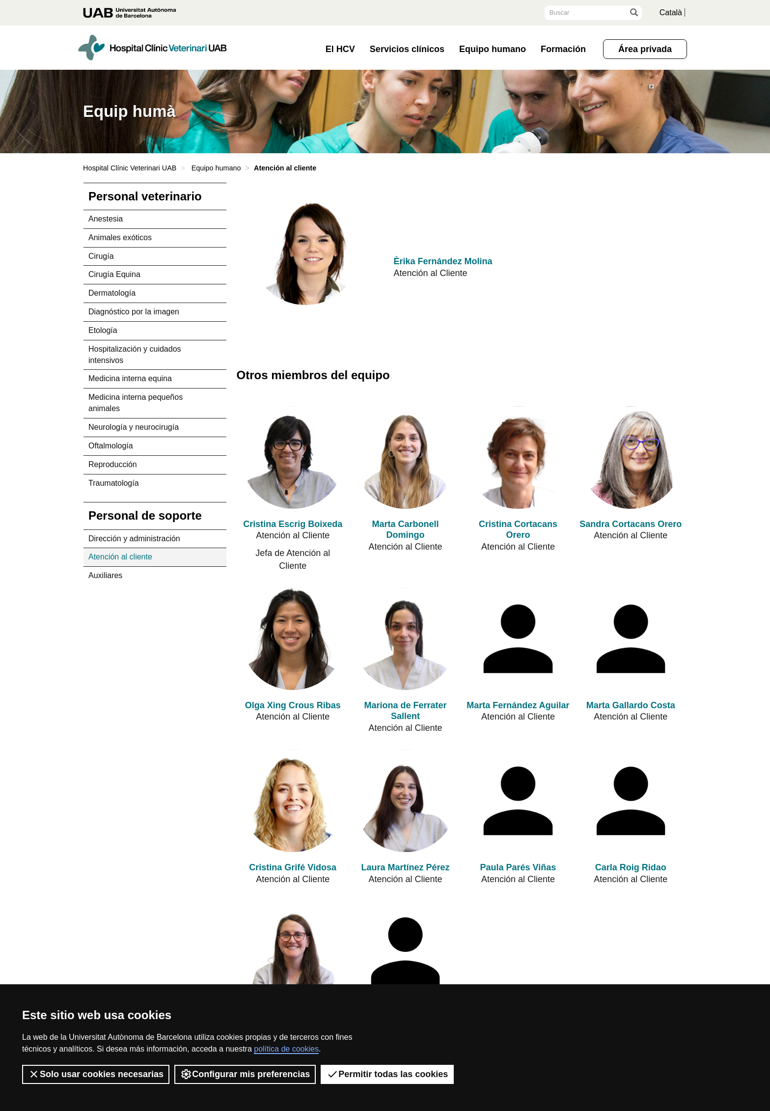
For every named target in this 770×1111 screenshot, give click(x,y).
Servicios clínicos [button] (407, 49)
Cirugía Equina (114, 274)
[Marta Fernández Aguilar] (518, 638)
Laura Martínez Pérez (405, 867)
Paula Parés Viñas (518, 867)
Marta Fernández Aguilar (518, 705)
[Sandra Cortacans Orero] (630, 457)
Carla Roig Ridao (630, 867)
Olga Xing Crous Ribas (293, 705)
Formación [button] (563, 49)
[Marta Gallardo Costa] (630, 638)
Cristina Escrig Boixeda (292, 524)
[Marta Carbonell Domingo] (405, 457)
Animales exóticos (120, 237)
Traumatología (113, 483)
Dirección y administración (134, 538)
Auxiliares (105, 575)
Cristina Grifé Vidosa (292, 867)
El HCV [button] (340, 49)
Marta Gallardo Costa (630, 705)
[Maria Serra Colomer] (293, 951)
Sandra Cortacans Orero (630, 524)
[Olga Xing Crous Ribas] (293, 638)
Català (671, 12)
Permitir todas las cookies (387, 1074)
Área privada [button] (645, 49)
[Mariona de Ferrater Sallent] (405, 638)
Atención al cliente (120, 557)
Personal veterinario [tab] (145, 196)
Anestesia (105, 219)
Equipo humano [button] (492, 49)
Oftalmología (110, 446)
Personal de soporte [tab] (145, 515)
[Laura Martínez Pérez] (405, 801)
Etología (102, 330)
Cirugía (101, 256)
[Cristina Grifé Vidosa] (293, 801)
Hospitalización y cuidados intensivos (134, 354)
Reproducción (112, 464)
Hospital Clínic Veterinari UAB (129, 168)
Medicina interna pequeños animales (135, 403)
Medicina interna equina (130, 378)
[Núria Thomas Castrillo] (405, 951)
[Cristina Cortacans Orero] (518, 457)
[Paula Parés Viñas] (518, 801)
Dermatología (112, 293)
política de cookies (286, 1049)
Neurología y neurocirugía (133, 427)
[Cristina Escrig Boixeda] (293, 457)
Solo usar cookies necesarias (96, 1074)
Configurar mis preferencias (245, 1074)
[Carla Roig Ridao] (630, 801)
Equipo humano (216, 168)
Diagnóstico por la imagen (133, 311)
